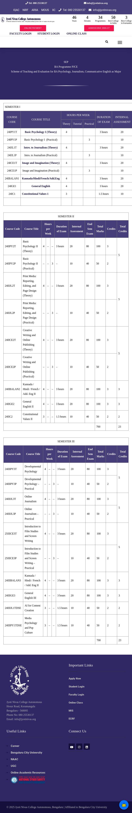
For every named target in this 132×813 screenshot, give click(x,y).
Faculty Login (76, 694)
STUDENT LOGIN (48, 33)
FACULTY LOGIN (21, 33)
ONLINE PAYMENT (33, 28)
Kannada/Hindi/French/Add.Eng (41, 178)
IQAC (16, 10)
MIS (71, 710)
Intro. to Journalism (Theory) (41, 147)
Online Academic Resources (28, 772)
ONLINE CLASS (76, 33)
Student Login (76, 686)
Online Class (76, 702)
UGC (13, 766)
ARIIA (35, 10)
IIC (53, 10)
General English (41, 186)
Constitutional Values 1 (35, 193)
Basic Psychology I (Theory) (41, 132)
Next (92, 33)
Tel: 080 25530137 (36, 3)
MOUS (45, 10)
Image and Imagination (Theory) (41, 162)
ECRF (72, 718)
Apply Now (75, 678)
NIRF (25, 10)
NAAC (14, 759)
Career (15, 746)
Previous (4, 33)
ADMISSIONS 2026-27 (98, 28)
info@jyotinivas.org (96, 3)
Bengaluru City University (26, 752)
